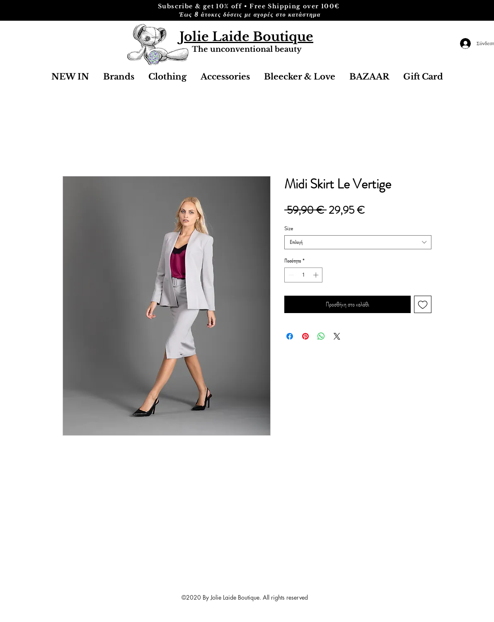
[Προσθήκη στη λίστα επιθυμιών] (422, 304)
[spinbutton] (303, 275)
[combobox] (357, 242)
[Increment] (317, 275)
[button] (225, 76)
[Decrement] (290, 275)
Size (288, 228)
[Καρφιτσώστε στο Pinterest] (305, 336)
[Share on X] (337, 336)
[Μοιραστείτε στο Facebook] (290, 336)
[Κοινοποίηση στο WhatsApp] (321, 336)
